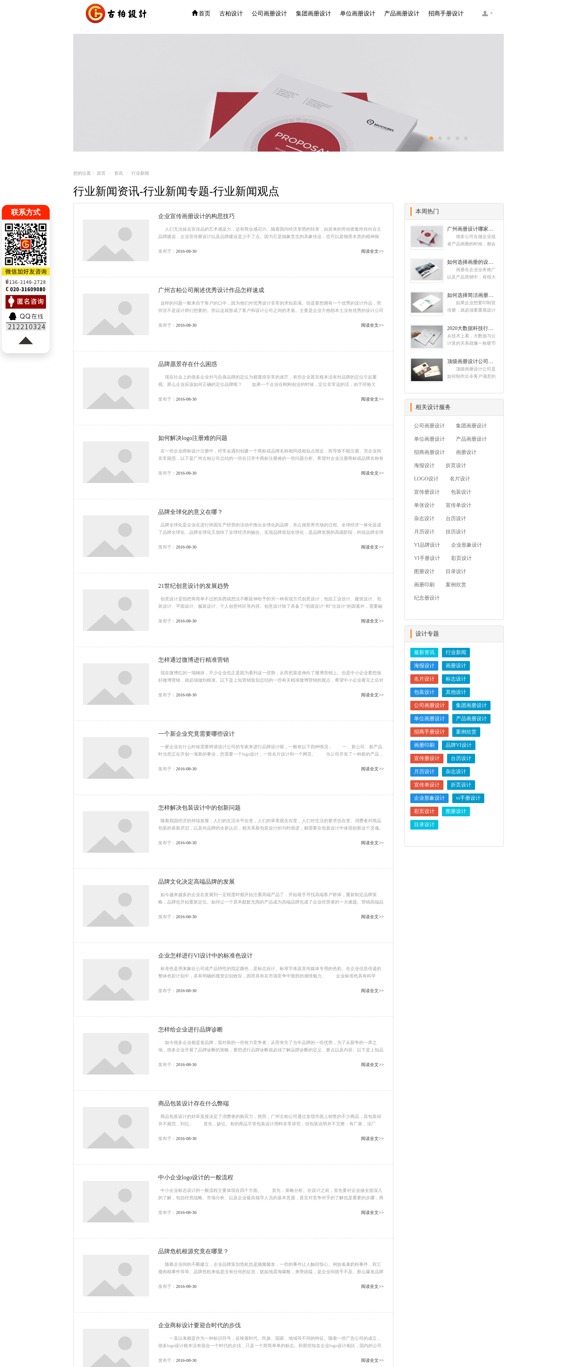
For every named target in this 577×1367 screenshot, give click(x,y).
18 (322, 1285)
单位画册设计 (357, 13)
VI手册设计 (427, 558)
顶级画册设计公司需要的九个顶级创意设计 (472, 361)
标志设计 (456, 679)
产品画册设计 (402, 13)
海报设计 (424, 465)
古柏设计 (231, 13)
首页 (201, 13)
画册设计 (466, 452)
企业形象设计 (466, 545)
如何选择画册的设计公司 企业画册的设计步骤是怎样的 (472, 262)
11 (269, 1285)
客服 (487, 13)
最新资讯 (424, 652)
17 (303, 1285)
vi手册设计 (468, 798)
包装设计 (461, 492)
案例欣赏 (456, 584)
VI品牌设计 (427, 545)
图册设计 (424, 571)
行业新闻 (456, 652)
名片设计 (460, 479)
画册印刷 (424, 584)
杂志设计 (424, 518)
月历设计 (424, 532)
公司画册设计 (269, 13)
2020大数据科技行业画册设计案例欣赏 (472, 328)
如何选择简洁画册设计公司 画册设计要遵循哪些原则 (472, 295)
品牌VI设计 (459, 745)
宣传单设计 (458, 505)
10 (250, 1285)
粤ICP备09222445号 (366, 1345)
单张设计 (424, 505)
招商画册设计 (429, 452)
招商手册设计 (446, 13)
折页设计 (456, 465)
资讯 (118, 173)
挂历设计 (456, 532)
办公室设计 (428, 1345)
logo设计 (402, 1345)
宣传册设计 (427, 492)
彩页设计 (461, 558)
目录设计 (456, 571)
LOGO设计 (426, 479)
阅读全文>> (372, 251)
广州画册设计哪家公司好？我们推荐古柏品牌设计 (472, 229)
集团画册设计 (313, 13)
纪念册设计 (427, 598)
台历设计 (456, 518)
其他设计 (456, 692)
